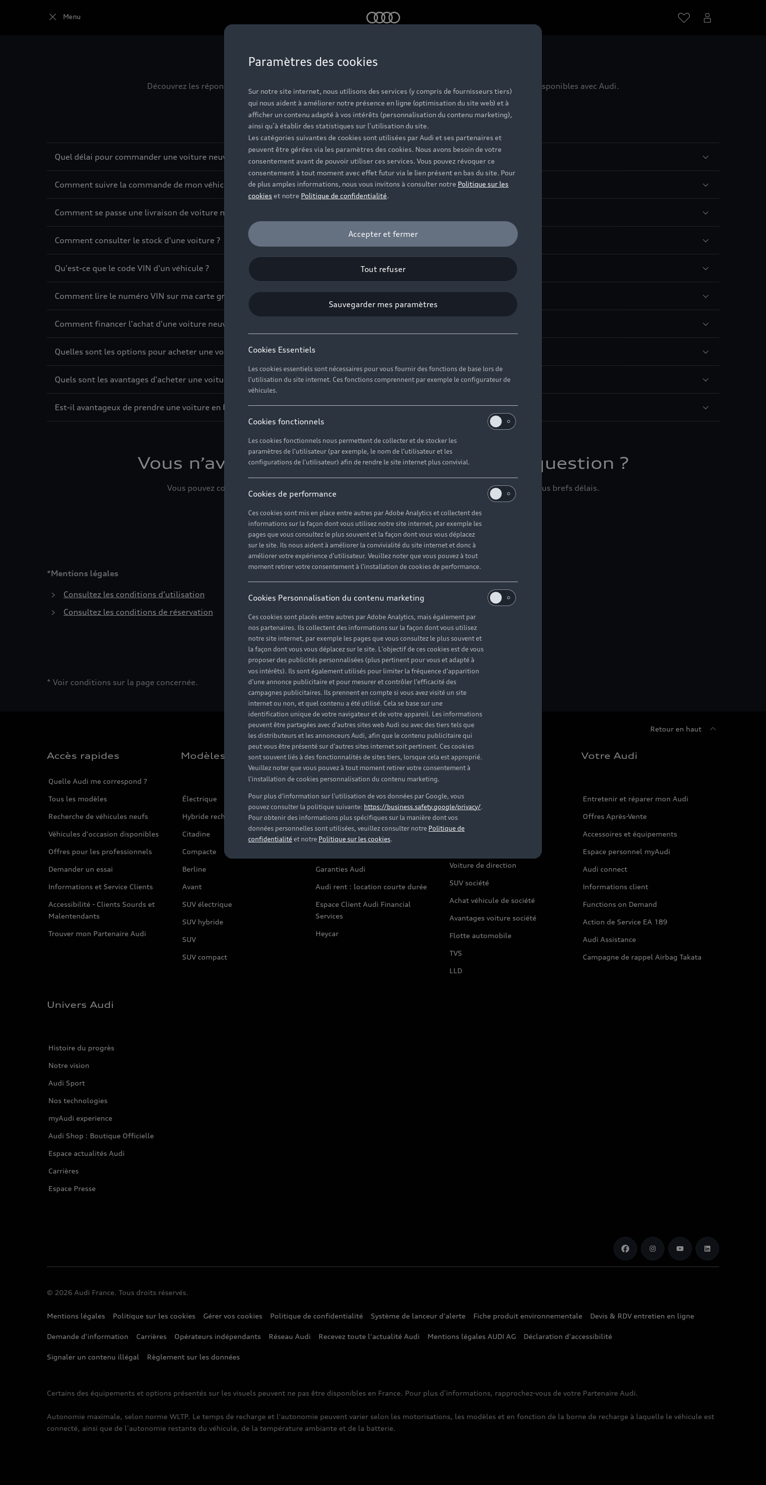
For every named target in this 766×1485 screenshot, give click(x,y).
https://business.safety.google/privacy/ (422, 807)
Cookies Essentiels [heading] (282, 350)
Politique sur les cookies (354, 839)
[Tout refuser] (383, 269)
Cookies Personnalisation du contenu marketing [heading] (382, 598)
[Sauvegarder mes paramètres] (383, 304)
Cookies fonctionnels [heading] (382, 421)
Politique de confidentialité (344, 195)
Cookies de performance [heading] (382, 494)
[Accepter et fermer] (383, 234)
